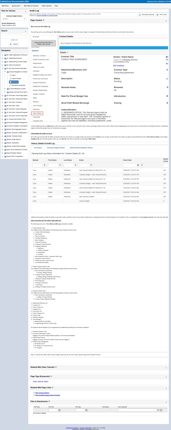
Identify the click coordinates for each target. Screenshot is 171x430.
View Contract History (42, 393)
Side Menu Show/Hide (18, 85)
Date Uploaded (122, 407)
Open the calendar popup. (158, 410)
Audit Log (15, 82)
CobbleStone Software (72, 428)
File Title (51, 407)
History (46, 381)
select (24, 19)
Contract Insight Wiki (85, 428)
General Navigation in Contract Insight (47, 15)
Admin (35, 381)
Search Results (16, 78)
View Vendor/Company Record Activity (47, 395)
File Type (78, 407)
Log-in (14, 75)
